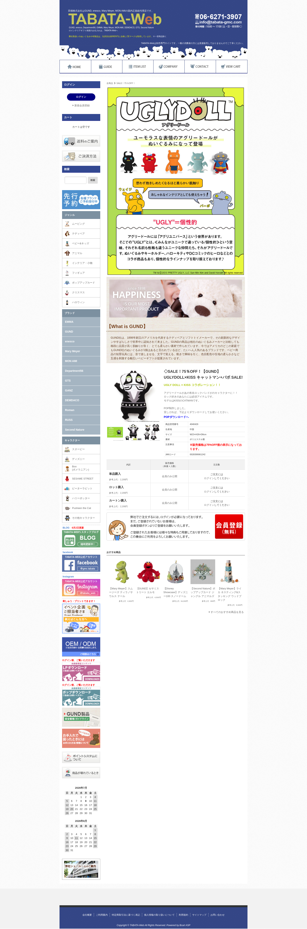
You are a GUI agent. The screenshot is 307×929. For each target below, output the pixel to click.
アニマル (77, 253)
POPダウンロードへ (176, 416)
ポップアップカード (83, 282)
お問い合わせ (217, 915)
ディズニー (78, 459)
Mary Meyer (72, 351)
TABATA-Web (114, 19)
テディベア (78, 233)
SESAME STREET (82, 478)
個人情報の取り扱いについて (159, 915)
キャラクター (72, 440)
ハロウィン (78, 302)
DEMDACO (72, 400)
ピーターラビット (82, 488)
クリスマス (78, 292)
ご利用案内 (102, 915)
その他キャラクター (83, 517)
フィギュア (78, 272)
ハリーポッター (81, 498)
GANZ (69, 390)
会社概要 (87, 915)
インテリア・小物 (82, 263)
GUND (69, 331)
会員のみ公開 (169, 476)
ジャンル (70, 214)
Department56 (74, 370)
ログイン (209, 478)
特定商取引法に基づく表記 (126, 915)
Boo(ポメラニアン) (80, 468)
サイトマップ (199, 915)
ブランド (70, 313)
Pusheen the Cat (81, 508)
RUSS (69, 419)
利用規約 (183, 915)
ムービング (78, 223)
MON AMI (71, 361)
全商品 (110, 83)
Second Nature (74, 429)
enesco (69, 341)
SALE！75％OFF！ (125, 83)
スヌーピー (78, 449)
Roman (69, 410)
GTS (68, 380)
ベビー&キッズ (80, 243)
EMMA (69, 321)
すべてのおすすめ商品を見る (227, 612)
